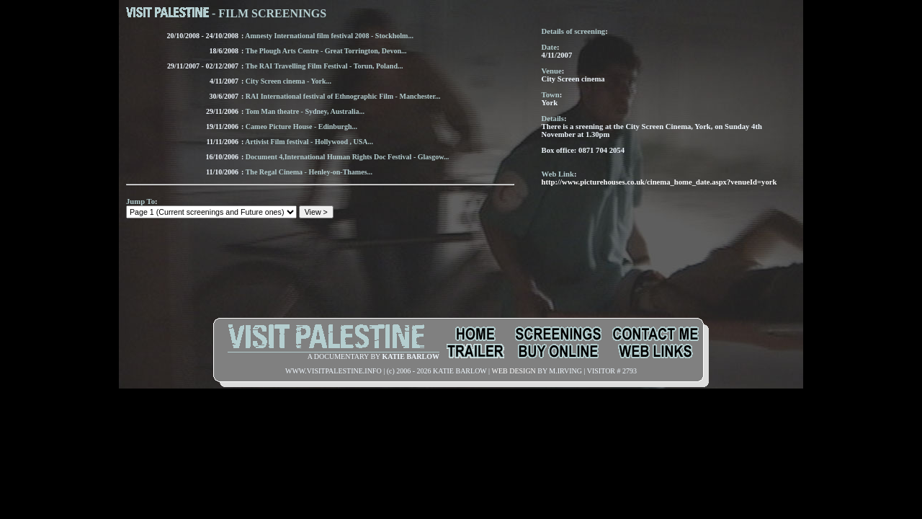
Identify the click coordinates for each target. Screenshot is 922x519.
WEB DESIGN (513, 371)
